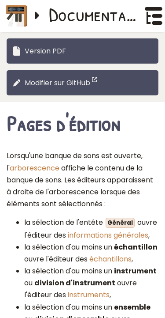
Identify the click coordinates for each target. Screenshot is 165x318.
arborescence (34, 168)
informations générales (108, 235)
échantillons (110, 259)
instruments (89, 295)
